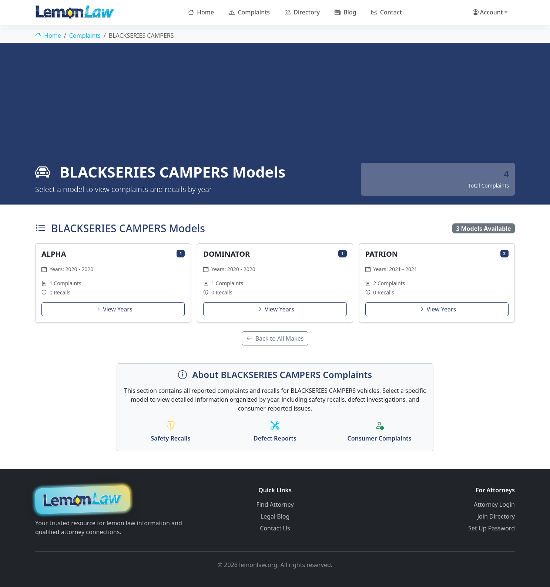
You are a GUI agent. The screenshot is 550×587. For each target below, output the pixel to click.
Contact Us (275, 528)
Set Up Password (491, 528)
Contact (386, 12)
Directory (302, 12)
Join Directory (496, 516)
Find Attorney (275, 504)
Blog (345, 12)
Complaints (249, 12)
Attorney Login (494, 504)
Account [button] (488, 12)
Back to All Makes (275, 338)
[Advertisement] (275, 107)
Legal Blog (275, 516)
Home (201, 12)
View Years (113, 309)
